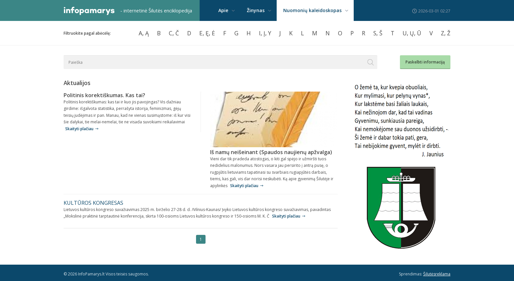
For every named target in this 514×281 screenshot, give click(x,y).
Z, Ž (445, 33)
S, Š (378, 33)
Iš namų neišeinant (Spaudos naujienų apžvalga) (271, 152)
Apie (223, 10)
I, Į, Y (265, 33)
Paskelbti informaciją (425, 62)
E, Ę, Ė (207, 33)
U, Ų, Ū (412, 33)
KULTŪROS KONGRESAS (93, 202)
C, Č (174, 33)
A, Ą (144, 33)
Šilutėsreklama (436, 274)
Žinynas (256, 10)
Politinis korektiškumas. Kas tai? (104, 95)
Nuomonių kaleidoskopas (312, 10)
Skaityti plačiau (79, 129)
